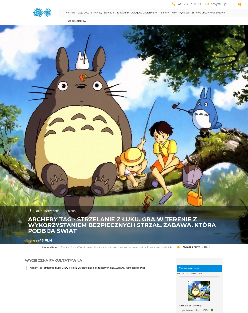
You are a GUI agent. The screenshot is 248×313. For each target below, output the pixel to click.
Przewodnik (122, 12)
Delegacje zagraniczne (144, 12)
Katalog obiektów (76, 20)
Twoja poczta (84, 12)
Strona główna (49, 247)
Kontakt (70, 12)
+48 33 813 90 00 (189, 4)
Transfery (163, 12)
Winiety (97, 12)
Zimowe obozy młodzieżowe (208, 12)
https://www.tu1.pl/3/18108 (194, 310)
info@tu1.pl (218, 4)
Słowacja (109, 12)
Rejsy (173, 12)
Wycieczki (184, 12)
